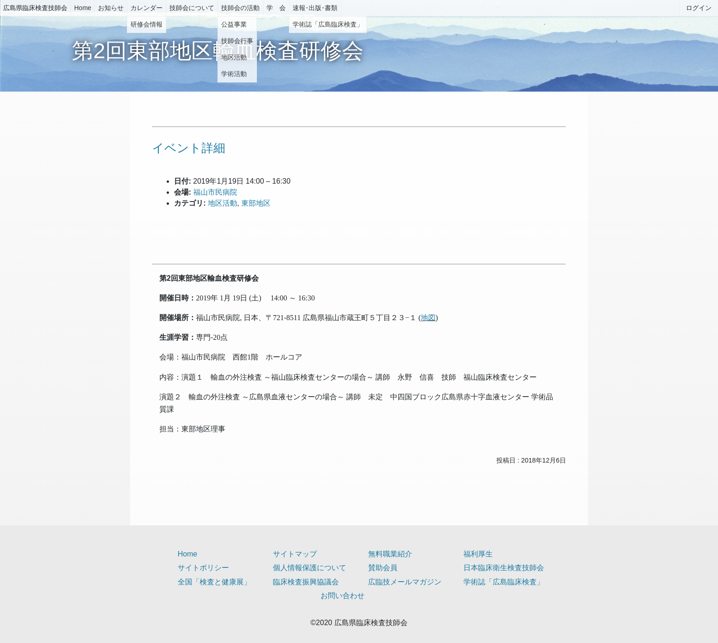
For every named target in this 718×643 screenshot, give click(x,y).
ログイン (699, 7)
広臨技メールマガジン (404, 582)
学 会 (276, 7)
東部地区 (256, 203)
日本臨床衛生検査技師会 (503, 568)
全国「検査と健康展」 (214, 582)
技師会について (191, 7)
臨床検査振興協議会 (306, 582)
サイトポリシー (203, 568)
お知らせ (111, 7)
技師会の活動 (240, 7)
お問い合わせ (342, 595)
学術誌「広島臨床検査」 (503, 582)
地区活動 (222, 203)
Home (82, 7)
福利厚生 (478, 554)
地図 (428, 318)
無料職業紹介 (390, 554)
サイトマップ (295, 554)
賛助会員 (382, 568)
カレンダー (147, 7)
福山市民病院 (215, 192)
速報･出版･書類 (315, 7)
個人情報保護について (309, 568)
